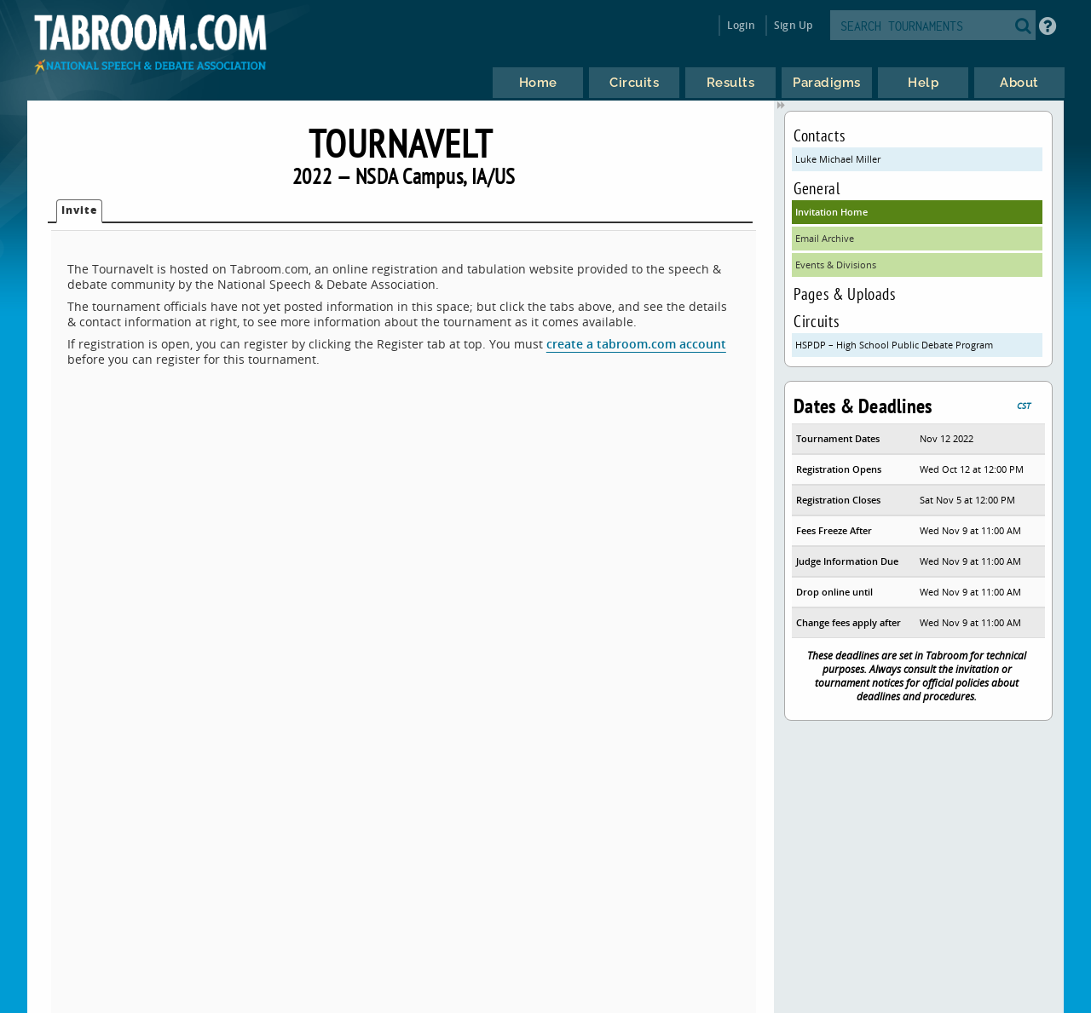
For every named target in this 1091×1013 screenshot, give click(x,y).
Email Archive (824, 238)
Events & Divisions (835, 264)
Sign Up (793, 25)
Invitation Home (831, 211)
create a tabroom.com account (636, 344)
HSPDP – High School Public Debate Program (894, 344)
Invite (79, 210)
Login (741, 25)
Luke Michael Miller (837, 159)
